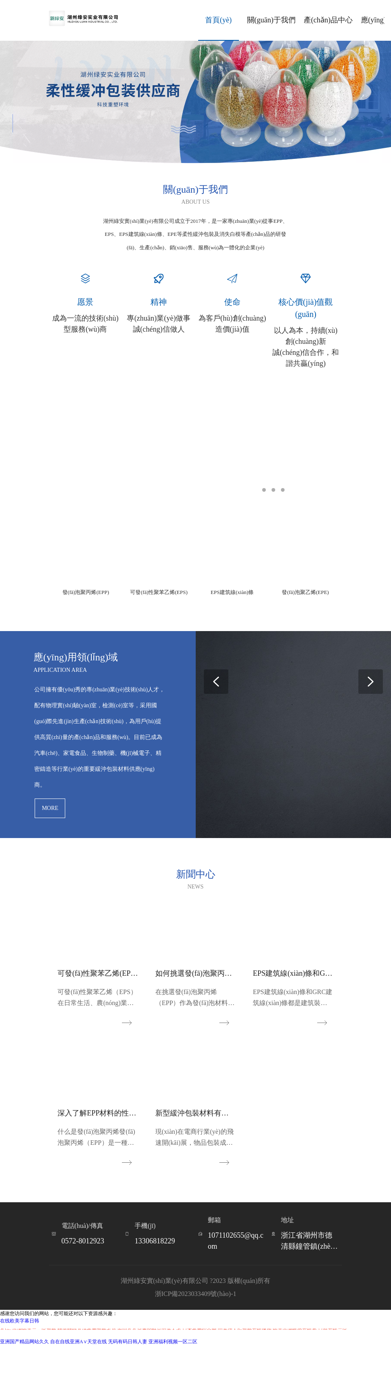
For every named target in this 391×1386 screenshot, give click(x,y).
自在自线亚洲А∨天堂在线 (78, 1382)
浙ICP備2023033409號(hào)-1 (195, 1334)
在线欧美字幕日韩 (19, 1361)
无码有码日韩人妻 (127, 1382)
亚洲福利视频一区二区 (172, 1382)
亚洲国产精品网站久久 (24, 1382)
